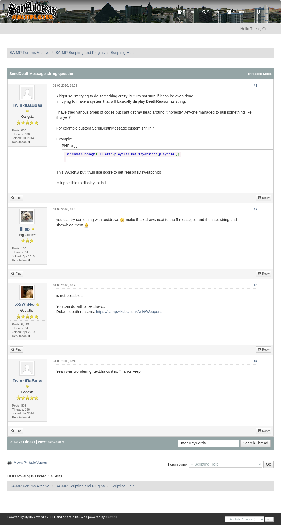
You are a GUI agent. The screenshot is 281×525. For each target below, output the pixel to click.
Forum (186, 12)
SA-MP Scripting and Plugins (80, 52)
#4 (255, 361)
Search (210, 12)
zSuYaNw (25, 304)
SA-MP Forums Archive (29, 52)
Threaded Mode (259, 74)
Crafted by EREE (45, 517)
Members (237, 12)
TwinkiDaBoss (27, 105)
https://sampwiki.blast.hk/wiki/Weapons (129, 311)
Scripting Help (122, 52)
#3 (255, 285)
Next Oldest (24, 442)
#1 (255, 85)
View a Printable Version (30, 462)
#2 (255, 209)
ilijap (25, 229)
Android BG (71, 517)
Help (263, 12)
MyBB (28, 517)
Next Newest (49, 442)
